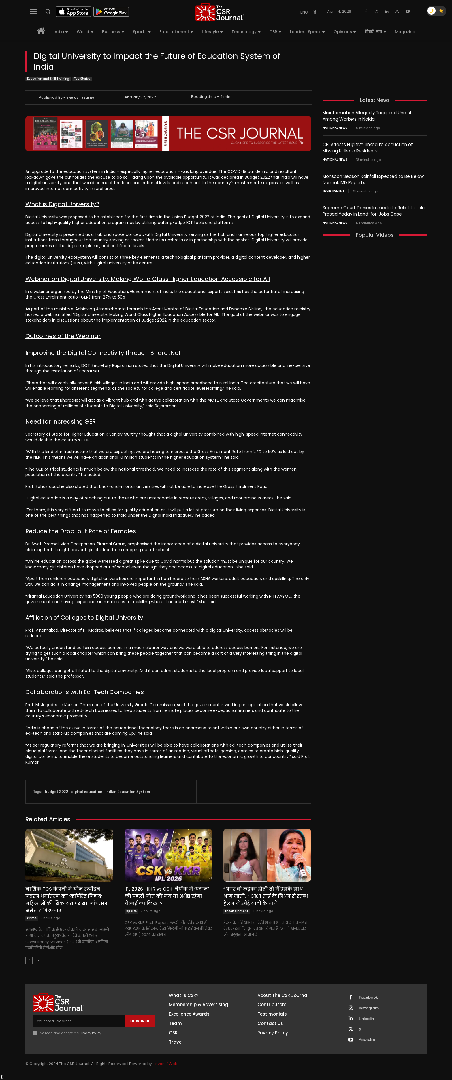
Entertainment (236, 911)
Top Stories (82, 79)
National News (335, 127)
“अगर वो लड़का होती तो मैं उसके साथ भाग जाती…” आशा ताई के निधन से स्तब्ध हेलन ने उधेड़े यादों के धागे (265, 896)
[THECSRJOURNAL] (220, 12)
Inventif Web (166, 1064)
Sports (131, 911)
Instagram (369, 1008)
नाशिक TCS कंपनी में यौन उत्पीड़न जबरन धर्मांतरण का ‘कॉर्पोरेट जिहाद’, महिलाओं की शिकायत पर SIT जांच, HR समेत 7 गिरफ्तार (66, 900)
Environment (333, 190)
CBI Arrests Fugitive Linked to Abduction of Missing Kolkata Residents (368, 147)
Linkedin (366, 1018)
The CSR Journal (81, 97)
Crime (32, 918)
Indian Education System (127, 791)
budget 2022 (56, 791)
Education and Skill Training (48, 79)
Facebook (368, 997)
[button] (48, 11)
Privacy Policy (90, 1033)
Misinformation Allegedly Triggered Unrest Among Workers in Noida (367, 116)
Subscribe (139, 1021)
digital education (86, 791)
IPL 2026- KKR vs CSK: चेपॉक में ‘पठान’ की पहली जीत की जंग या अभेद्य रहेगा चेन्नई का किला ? (167, 896)
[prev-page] (29, 960)
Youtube (367, 1040)
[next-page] (38, 960)
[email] (79, 1021)
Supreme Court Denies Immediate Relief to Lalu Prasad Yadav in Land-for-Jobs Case (374, 209)
